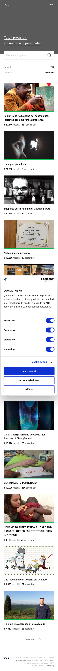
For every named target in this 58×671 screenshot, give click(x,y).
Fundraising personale (24, 43)
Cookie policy (37, 660)
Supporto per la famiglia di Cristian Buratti (27, 208)
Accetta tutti (29, 371)
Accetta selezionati (29, 380)
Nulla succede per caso (17, 253)
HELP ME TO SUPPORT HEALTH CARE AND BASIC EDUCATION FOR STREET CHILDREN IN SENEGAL (28, 531)
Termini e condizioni (23, 660)
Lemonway (50, 666)
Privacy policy (49, 660)
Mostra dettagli (39, 361)
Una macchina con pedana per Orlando (25, 579)
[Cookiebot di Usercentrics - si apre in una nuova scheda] (41, 280)
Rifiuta (29, 389)
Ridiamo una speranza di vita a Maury (24, 624)
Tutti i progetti (15, 37)
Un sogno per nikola (15, 164)
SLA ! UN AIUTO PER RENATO (20, 482)
